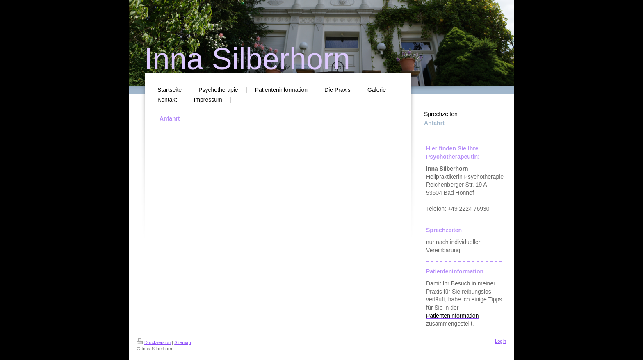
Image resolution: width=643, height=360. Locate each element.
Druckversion (154, 342)
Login (500, 341)
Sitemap (182, 342)
